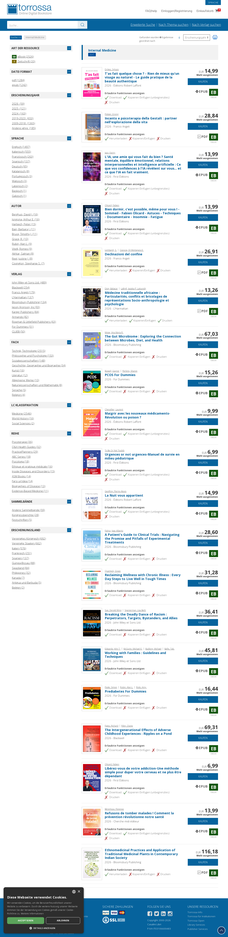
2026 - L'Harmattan (116, 308)
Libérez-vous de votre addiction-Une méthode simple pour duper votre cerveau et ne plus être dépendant (143, 772)
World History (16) (23, 418)
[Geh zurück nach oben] (221, 930)
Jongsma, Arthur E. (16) (26, 219)
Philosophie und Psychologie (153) (33, 355)
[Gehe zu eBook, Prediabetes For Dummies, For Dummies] (92, 697)
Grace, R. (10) (20, 239)
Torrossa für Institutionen (201, 916)
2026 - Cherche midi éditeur (122, 821)
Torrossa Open (196, 920)
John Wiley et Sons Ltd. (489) (29, 282)
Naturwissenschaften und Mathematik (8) (37, 385)
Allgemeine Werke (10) (25, 380)
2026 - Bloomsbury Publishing (123, 344)
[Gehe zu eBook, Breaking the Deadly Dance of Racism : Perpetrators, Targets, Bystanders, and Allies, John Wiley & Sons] (92, 623)
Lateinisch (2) (20, 186)
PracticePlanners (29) (25, 451)
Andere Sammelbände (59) (28, 510)
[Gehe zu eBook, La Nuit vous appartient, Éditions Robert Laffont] (92, 505)
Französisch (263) (22, 156)
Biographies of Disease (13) (28, 486)
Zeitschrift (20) (23, 61)
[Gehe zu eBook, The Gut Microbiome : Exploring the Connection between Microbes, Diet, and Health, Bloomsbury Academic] (92, 345)
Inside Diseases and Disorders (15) (33, 471)
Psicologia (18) (20, 461)
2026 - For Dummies (117, 379)
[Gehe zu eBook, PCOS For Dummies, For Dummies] (92, 381)
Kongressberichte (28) (25, 515)
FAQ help (151, 11)
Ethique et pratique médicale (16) (32, 466)
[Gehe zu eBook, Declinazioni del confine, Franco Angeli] (92, 262)
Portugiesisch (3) (22, 176)
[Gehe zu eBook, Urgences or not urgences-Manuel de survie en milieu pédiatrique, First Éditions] (92, 462)
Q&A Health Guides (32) (26, 447)
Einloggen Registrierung (176, 11)
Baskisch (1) (19, 191)
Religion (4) (18, 395)
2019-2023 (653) (22, 118)
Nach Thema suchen (173, 24)
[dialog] (44, 910)
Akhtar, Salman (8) (23, 253)
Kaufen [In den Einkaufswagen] (203, 81)
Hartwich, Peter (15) (24, 224)
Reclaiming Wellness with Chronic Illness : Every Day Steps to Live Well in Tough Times (142, 577)
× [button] (78, 891)
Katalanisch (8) (20, 171)
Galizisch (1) (19, 196)
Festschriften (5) (22, 520)
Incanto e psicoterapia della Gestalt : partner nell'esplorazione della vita (141, 120)
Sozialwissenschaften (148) (28, 360)
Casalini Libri (154, 924)
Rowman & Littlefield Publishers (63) (34, 321)
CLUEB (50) (18, 331)
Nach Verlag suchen (206, 24)
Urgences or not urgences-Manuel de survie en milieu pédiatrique (142, 456)
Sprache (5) (19, 390)
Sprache (213, 2)
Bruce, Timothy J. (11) (24, 234)
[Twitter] (157, 914)
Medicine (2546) (22, 413)
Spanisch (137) (21, 161)
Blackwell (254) (21, 287)
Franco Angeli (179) (23, 292)
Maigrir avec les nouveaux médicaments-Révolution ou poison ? (137, 415)
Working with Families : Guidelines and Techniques (135, 655)
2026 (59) (18, 103)
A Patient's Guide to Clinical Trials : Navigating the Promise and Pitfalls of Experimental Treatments (142, 538)
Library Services (196, 924)
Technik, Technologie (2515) (28, 351)
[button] (179, 37)
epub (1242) (19, 85)
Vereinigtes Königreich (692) (29, 538)
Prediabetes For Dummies (125, 691)
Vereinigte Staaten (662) (27, 543)
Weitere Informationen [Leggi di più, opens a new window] (32, 913)
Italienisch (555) (21, 151)
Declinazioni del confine (123, 254)
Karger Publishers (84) (25, 312)
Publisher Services (198, 929)
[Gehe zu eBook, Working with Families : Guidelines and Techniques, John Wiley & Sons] (92, 659)
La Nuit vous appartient (124, 495)
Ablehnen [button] (63, 920)
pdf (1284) (18, 80)
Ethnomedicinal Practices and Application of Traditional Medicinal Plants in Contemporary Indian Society (141, 854)
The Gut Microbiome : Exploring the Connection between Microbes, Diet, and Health (143, 338)
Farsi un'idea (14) (22, 481)
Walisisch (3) (19, 181)
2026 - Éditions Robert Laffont (123, 85)
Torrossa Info (195, 912)
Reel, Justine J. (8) (22, 258)
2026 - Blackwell (114, 738)
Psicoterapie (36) (22, 442)
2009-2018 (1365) (23, 123)
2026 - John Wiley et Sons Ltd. (123, 622)
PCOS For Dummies (120, 375)
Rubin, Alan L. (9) (22, 244)
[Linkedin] (163, 914)
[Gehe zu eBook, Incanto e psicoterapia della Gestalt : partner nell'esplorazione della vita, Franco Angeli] (92, 127)
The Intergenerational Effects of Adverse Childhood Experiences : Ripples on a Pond (138, 732)
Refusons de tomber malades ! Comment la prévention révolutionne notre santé (139, 815)
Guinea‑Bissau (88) (23, 563)
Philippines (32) (21, 573)
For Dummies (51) (23, 326)
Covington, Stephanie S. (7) (28, 263)
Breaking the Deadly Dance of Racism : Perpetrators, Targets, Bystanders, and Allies (141, 616)
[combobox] (47, 25)
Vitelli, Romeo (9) (22, 249)
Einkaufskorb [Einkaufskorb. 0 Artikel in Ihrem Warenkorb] (208, 11)
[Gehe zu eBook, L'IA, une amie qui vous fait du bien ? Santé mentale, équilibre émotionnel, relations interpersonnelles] (92, 166)
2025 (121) (19, 108)
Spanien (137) (20, 558)
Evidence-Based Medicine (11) (30, 491)
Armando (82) (20, 317)
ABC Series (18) (21, 456)
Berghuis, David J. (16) (25, 214)
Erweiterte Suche (143, 24)
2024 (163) (19, 113)
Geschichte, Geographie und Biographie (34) (39, 365)
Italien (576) (19, 548)
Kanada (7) (18, 577)
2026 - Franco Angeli (117, 126)
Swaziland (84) (20, 568)
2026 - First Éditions (117, 176)
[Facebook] (150, 914)
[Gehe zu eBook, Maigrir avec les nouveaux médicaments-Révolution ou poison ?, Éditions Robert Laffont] (92, 422)
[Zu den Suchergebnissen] (82, 25)
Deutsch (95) (20, 166)
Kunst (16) (18, 370)
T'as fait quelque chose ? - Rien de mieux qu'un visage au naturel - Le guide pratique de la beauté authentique (142, 77)
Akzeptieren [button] (25, 920)
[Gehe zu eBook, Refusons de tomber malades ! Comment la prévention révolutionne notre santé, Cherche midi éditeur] (92, 821)
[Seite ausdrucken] (215, 37)
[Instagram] (170, 914)
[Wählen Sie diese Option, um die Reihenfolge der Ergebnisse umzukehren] (196, 37)
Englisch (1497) (21, 147)
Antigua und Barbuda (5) (26, 582)
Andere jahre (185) (24, 128)
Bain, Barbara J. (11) (23, 229)
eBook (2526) (23, 56)
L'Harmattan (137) (23, 297)
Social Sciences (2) (23, 423)
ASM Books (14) (21, 476)
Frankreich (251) (22, 553)
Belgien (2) (18, 587)
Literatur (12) (20, 375)
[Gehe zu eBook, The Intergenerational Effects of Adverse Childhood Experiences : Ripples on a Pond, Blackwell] (92, 738)
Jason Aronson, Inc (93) (26, 307)
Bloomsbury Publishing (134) (29, 302)
